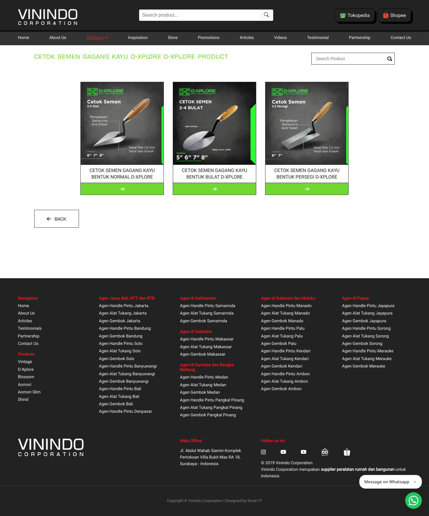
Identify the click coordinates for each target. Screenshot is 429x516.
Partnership (359, 37)
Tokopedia (354, 15)
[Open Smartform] (413, 500)
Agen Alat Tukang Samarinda (207, 313)
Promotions (209, 37)
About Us (57, 37)
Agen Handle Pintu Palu (282, 328)
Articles (247, 37)
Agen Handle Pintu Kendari (285, 351)
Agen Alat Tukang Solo (120, 351)
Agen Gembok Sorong (362, 344)
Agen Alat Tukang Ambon (284, 381)
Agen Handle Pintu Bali (120, 389)
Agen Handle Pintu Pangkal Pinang (212, 400)
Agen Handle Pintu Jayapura (368, 306)
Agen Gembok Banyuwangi (124, 381)
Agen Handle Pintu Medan (204, 377)
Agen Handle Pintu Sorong (366, 328)
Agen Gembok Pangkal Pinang (208, 415)
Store (173, 37)
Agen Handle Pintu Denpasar (125, 411)
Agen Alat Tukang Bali (119, 397)
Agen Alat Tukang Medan (203, 385)
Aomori (24, 385)
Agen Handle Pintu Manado (286, 306)
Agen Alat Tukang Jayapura (367, 313)
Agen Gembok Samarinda (203, 321)
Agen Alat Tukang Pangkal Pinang (211, 408)
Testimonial (318, 37)
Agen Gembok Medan (200, 392)
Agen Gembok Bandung (120, 336)
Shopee (394, 15)
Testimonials (30, 328)
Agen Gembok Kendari (281, 366)
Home (23, 37)
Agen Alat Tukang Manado (285, 313)
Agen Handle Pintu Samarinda (207, 306)
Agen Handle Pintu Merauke (368, 351)
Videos (280, 37)
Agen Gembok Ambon (281, 389)
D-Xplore (26, 370)
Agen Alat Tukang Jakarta (123, 313)
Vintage (25, 362)
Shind (23, 400)
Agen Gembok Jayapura (364, 321)
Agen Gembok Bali (116, 404)
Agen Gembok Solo (116, 359)
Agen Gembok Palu (278, 344)
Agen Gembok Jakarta (119, 321)
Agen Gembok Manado (282, 321)
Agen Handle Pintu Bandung (125, 328)
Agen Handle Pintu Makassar (207, 339)
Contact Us (401, 37)
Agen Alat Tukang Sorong (365, 336)
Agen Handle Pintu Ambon (285, 374)
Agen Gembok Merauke (363, 366)
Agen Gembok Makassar (203, 354)
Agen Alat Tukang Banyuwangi (127, 374)
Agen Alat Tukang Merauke (367, 359)
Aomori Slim (29, 392)
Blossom (26, 377)
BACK (59, 219)
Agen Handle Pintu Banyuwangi (128, 366)
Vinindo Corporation (205, 501)
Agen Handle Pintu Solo (120, 344)
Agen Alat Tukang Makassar (206, 347)
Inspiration (138, 37)
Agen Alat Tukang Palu (282, 336)
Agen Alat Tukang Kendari (285, 359)
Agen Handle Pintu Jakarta (123, 306)
